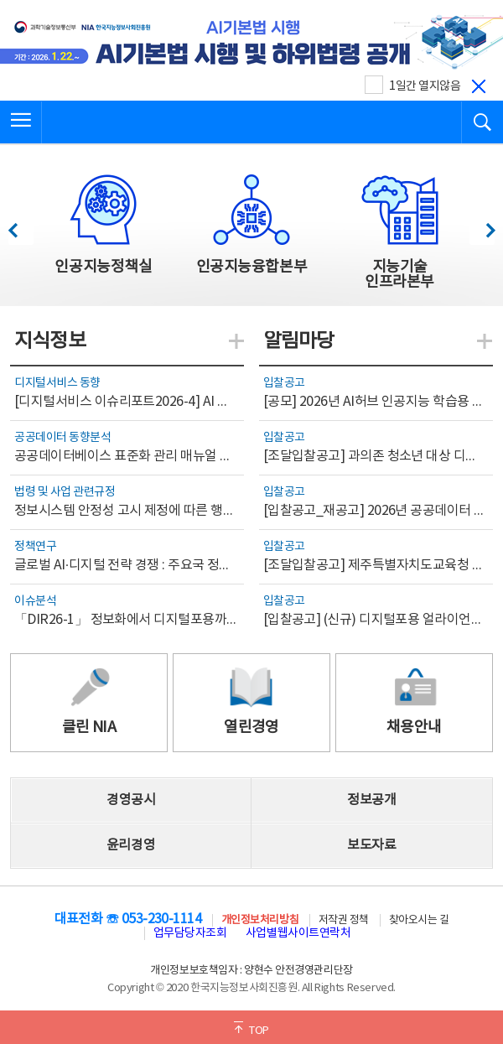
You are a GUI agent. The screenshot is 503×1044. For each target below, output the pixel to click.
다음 (481, 226)
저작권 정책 (344, 920)
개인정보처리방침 (259, 920)
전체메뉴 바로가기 (0, 0)
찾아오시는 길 (419, 920)
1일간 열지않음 (424, 86)
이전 (20, 226)
